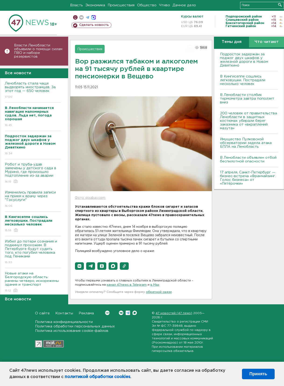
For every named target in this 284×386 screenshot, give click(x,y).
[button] (79, 266)
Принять (258, 374)
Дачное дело (184, 5)
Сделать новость (94, 25)
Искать (280, 5)
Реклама (86, 313)
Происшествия (121, 5)
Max (134, 313)
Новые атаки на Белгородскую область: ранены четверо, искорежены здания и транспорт (33, 282)
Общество (146, 5)
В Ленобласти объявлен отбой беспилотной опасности (248, 159)
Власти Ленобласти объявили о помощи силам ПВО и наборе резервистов (38, 51)
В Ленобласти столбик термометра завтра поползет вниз (247, 98)
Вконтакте (107, 313)
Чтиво (164, 5)
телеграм (87, 17)
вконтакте (81, 17)
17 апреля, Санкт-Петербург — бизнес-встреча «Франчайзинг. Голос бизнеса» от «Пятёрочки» (248, 178)
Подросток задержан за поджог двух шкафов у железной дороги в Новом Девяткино (244, 60)
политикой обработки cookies (97, 377)
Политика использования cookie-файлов (71, 330)
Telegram (128, 313)
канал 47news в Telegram (127, 285)
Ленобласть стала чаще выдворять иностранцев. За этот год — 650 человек (33, 90)
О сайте (42, 313)
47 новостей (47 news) (174, 313)
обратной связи (159, 292)
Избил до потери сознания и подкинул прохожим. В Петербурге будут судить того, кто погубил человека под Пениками (33, 252)
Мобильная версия (75, 17)
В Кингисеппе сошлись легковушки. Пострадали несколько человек (242, 80)
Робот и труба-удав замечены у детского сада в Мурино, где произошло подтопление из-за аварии (33, 173)
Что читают (267, 42)
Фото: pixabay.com (90, 198)
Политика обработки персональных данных (75, 326)
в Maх (154, 285)
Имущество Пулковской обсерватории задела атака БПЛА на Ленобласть (246, 143)
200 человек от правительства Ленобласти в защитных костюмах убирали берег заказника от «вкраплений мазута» (248, 121)
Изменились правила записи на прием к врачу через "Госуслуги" (33, 199)
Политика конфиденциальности (64, 321)
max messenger (93, 17)
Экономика (95, 5)
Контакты (64, 313)
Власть (76, 5)
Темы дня (231, 42)
